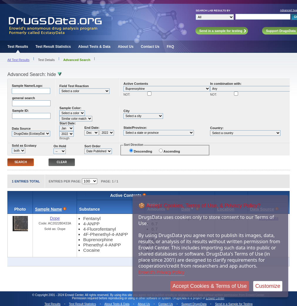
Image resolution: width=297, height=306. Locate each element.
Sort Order (92, 146)
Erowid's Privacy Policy (161, 272)
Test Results (17, 47)
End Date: (91, 127)
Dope (55, 218)
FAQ (170, 47)
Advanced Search (76, 60)
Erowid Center (215, 298)
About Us (125, 47)
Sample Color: (70, 108)
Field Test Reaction (74, 86)
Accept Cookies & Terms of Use (209, 286)
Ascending (171, 151)
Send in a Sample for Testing (234, 304)
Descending (143, 151)
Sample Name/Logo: (27, 85)
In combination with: (225, 83)
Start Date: (67, 123)
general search (23, 98)
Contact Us (150, 47)
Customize (267, 286)
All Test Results (18, 60)
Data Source (21, 128)
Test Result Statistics (53, 47)
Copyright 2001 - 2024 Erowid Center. (59, 295)
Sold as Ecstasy (24, 145)
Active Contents (135, 83)
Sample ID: (20, 110)
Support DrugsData (194, 304)
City (126, 111)
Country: (217, 128)
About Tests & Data (94, 47)
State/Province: (135, 127)
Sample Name (48, 209)
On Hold (59, 146)
